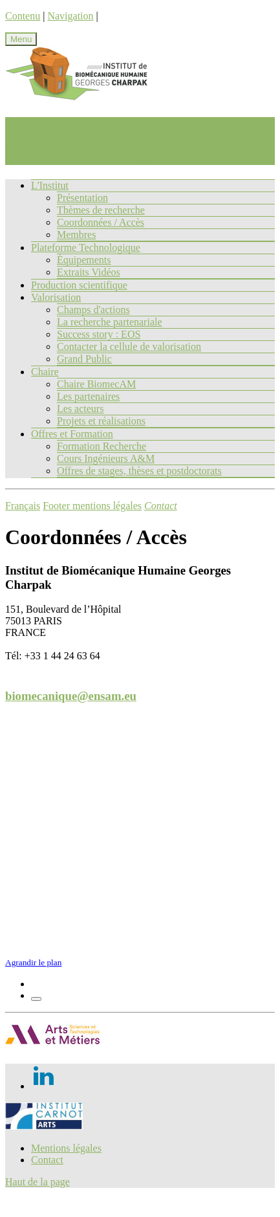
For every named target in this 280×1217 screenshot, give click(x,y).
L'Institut (50, 185)
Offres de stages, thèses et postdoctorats (139, 470)
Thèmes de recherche (101, 209)
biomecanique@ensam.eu (70, 696)
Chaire (45, 371)
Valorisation (56, 297)
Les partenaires (88, 396)
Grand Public (84, 358)
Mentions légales (66, 1148)
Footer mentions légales (92, 505)
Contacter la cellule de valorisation (129, 346)
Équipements (84, 259)
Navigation (70, 15)
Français (22, 505)
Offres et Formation (72, 433)
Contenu (22, 15)
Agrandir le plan (33, 962)
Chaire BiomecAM (96, 383)
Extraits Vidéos (88, 272)
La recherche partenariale (109, 321)
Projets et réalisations (101, 420)
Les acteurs (80, 408)
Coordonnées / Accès (100, 222)
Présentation (82, 197)
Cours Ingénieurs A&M (106, 458)
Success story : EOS (98, 334)
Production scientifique (79, 285)
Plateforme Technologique (85, 247)
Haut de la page (37, 1181)
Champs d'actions (93, 309)
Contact (47, 1159)
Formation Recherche (101, 446)
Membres (76, 234)
